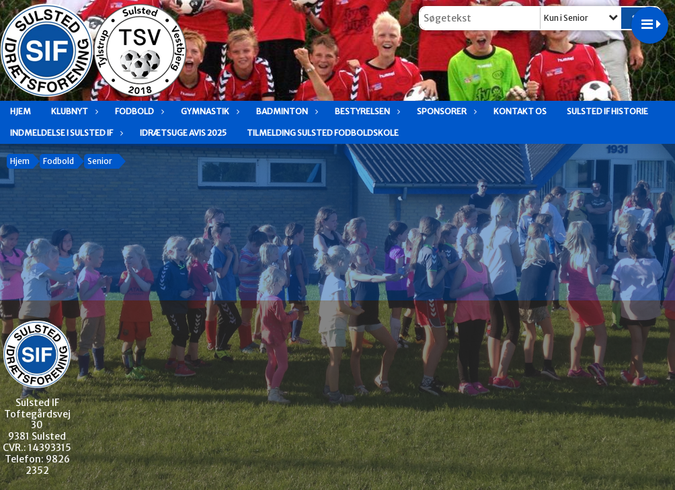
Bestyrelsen (366, 111)
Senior (99, 161)
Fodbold (138, 111)
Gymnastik (208, 111)
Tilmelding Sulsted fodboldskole (323, 133)
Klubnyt (73, 111)
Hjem (20, 111)
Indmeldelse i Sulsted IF (65, 133)
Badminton (285, 111)
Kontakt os (520, 111)
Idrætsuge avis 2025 (183, 133)
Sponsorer (445, 111)
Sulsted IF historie (607, 111)
